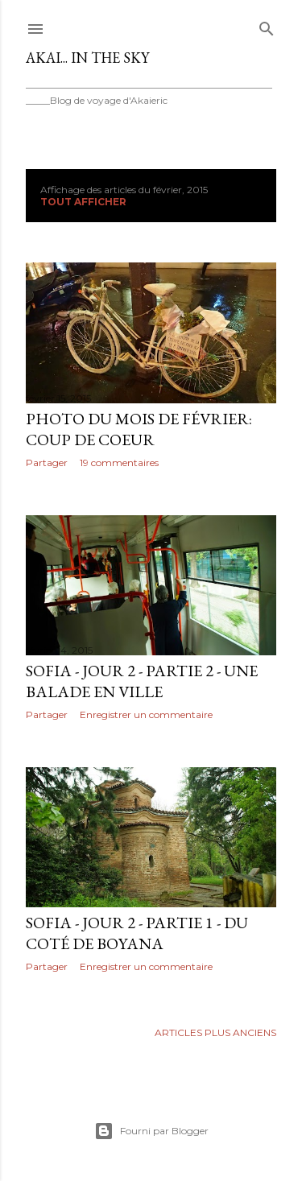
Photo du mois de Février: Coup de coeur (139, 429)
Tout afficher (83, 202)
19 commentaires (119, 462)
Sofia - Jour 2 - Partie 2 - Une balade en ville (142, 681)
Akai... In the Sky (87, 57)
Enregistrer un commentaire (146, 714)
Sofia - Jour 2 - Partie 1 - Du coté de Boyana (137, 933)
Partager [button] (47, 462)
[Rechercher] (266, 25)
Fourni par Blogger (151, 1131)
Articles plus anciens (215, 1032)
